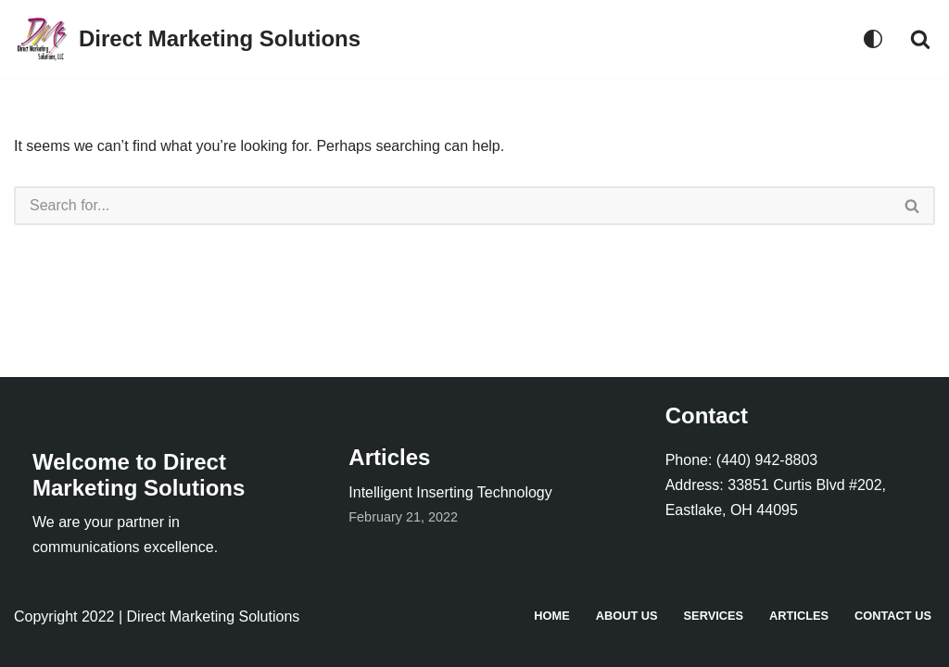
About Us (627, 616)
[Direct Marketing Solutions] (187, 39)
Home (551, 616)
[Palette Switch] (873, 39)
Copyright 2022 (64, 616)
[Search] (920, 39)
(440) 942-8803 (766, 460)
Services (713, 616)
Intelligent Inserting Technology (449, 492)
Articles (799, 616)
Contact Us (892, 616)
